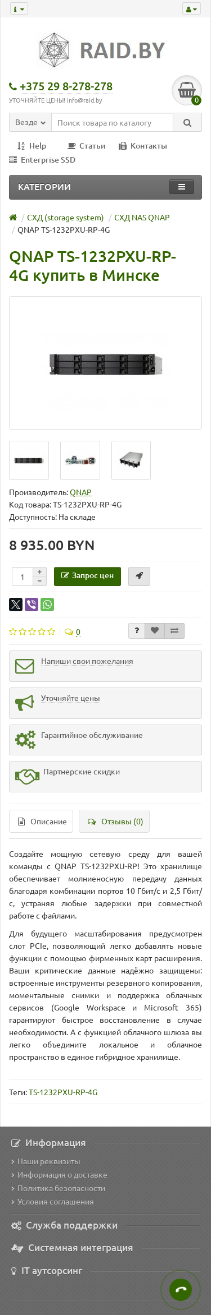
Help (31, 145)
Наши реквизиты (45, 1161)
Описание (42, 821)
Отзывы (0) (115, 821)
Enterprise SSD (42, 159)
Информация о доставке (59, 1174)
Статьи (87, 145)
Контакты (143, 145)
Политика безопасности (58, 1188)
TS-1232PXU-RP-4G (63, 1092)
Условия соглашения (52, 1201)
